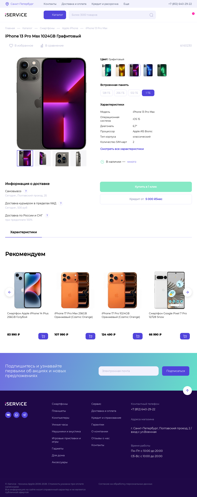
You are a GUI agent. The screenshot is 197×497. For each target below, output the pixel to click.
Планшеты (59, 410)
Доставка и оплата (74, 3)
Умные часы (60, 424)
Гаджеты (57, 448)
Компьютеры (60, 417)
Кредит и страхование (106, 417)
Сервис (96, 403)
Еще (126, 3)
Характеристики (23, 232)
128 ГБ (106, 92)
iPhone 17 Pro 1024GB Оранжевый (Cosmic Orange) (121, 315)
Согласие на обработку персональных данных (125, 483)
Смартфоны (47, 28)
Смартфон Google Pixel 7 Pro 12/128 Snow (168, 315)
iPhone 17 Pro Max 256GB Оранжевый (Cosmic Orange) (73, 315)
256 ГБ (120, 92)
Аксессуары (60, 462)
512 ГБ (134, 92)
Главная (10, 28)
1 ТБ (148, 92)
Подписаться (175, 371)
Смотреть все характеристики (122, 149)
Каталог (27, 28)
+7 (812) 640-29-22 (180, 3)
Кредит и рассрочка (105, 3)
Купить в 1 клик (146, 186)
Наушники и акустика (66, 431)
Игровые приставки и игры (66, 440)
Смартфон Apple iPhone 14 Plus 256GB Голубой (27, 315)
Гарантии (97, 424)
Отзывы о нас (100, 438)
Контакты (50, 3)
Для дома (58, 455)
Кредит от (145, 199)
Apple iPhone (70, 28)
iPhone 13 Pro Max (96, 28)
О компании (99, 431)
